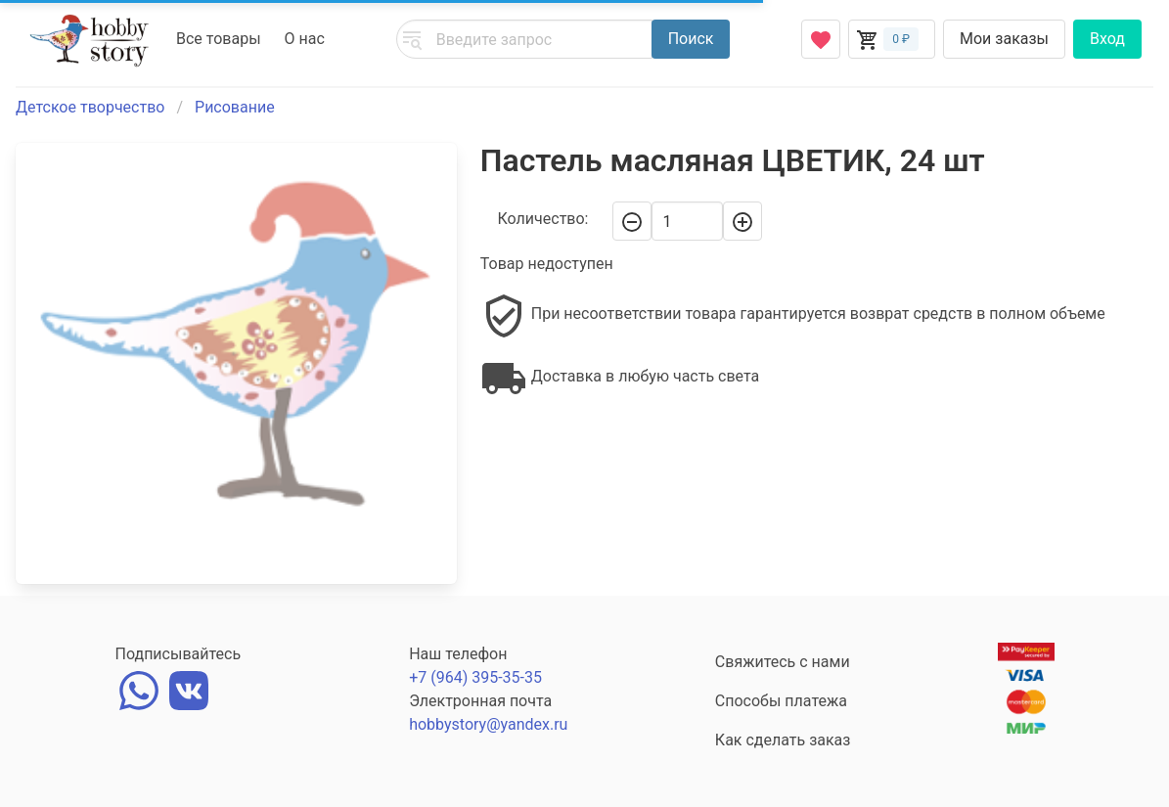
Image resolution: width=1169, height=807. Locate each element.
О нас (305, 38)
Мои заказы (1004, 38)
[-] (632, 221)
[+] (742, 221)
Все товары (218, 38)
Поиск (691, 38)
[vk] (188, 688)
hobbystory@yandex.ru (488, 724)
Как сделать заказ (783, 740)
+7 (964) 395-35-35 (475, 677)
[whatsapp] (138, 688)
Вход (1107, 38)
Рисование (235, 107)
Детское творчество (90, 107)
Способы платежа (781, 701)
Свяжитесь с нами (782, 661)
